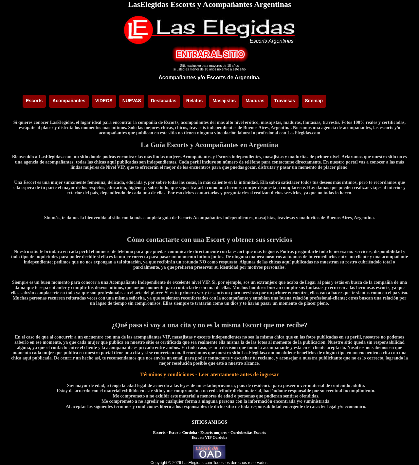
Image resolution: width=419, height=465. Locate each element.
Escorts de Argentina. (234, 77)
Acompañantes (177, 77)
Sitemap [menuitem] (314, 100)
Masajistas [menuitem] (224, 100)
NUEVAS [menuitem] (131, 100)
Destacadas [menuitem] (163, 100)
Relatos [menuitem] (194, 100)
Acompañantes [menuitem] (68, 100)
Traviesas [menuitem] (284, 100)
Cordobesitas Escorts (248, 432)
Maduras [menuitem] (255, 100)
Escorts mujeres (213, 432)
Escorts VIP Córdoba (209, 437)
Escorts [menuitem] (34, 100)
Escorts (159, 432)
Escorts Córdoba (183, 432)
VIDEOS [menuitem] (104, 100)
